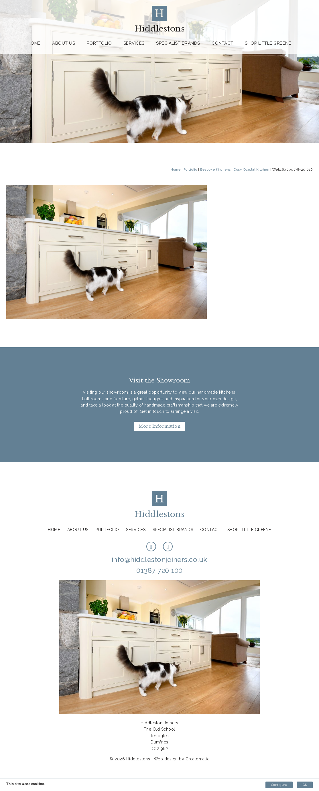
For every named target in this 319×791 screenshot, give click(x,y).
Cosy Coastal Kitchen (251, 169)
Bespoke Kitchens (215, 169)
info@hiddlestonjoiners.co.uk (159, 559)
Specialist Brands (178, 43)
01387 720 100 (159, 570)
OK (305, 785)
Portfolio (99, 43)
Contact (222, 43)
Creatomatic (198, 759)
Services (134, 43)
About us (63, 43)
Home (34, 43)
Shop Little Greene (268, 43)
